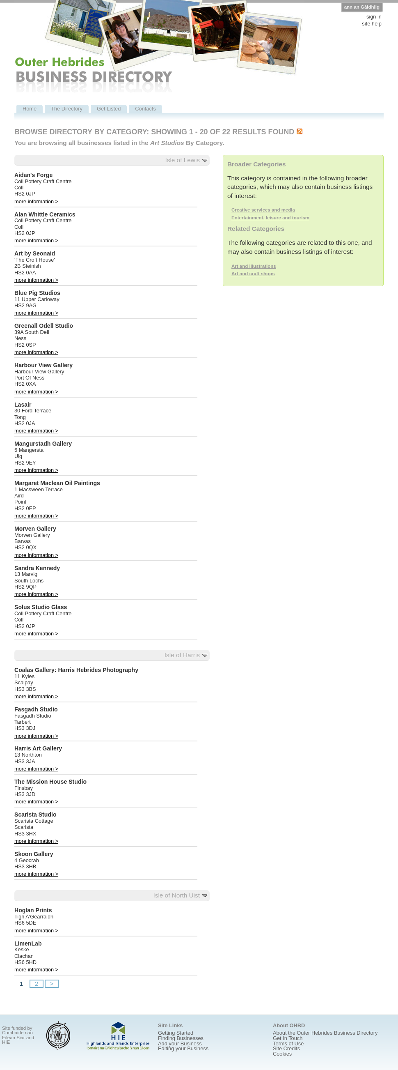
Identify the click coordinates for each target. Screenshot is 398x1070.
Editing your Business (183, 1048)
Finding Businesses (181, 1038)
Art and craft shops (253, 273)
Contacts (145, 109)
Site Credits (286, 1048)
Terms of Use (288, 1043)
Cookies (282, 1054)
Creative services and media (263, 209)
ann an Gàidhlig (362, 7)
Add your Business (180, 1043)
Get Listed (109, 109)
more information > (36, 201)
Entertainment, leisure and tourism (270, 217)
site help (372, 24)
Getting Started (175, 1033)
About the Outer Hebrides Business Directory (325, 1033)
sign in (374, 17)
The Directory (66, 109)
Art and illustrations (253, 266)
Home (30, 109)
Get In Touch (287, 1038)
